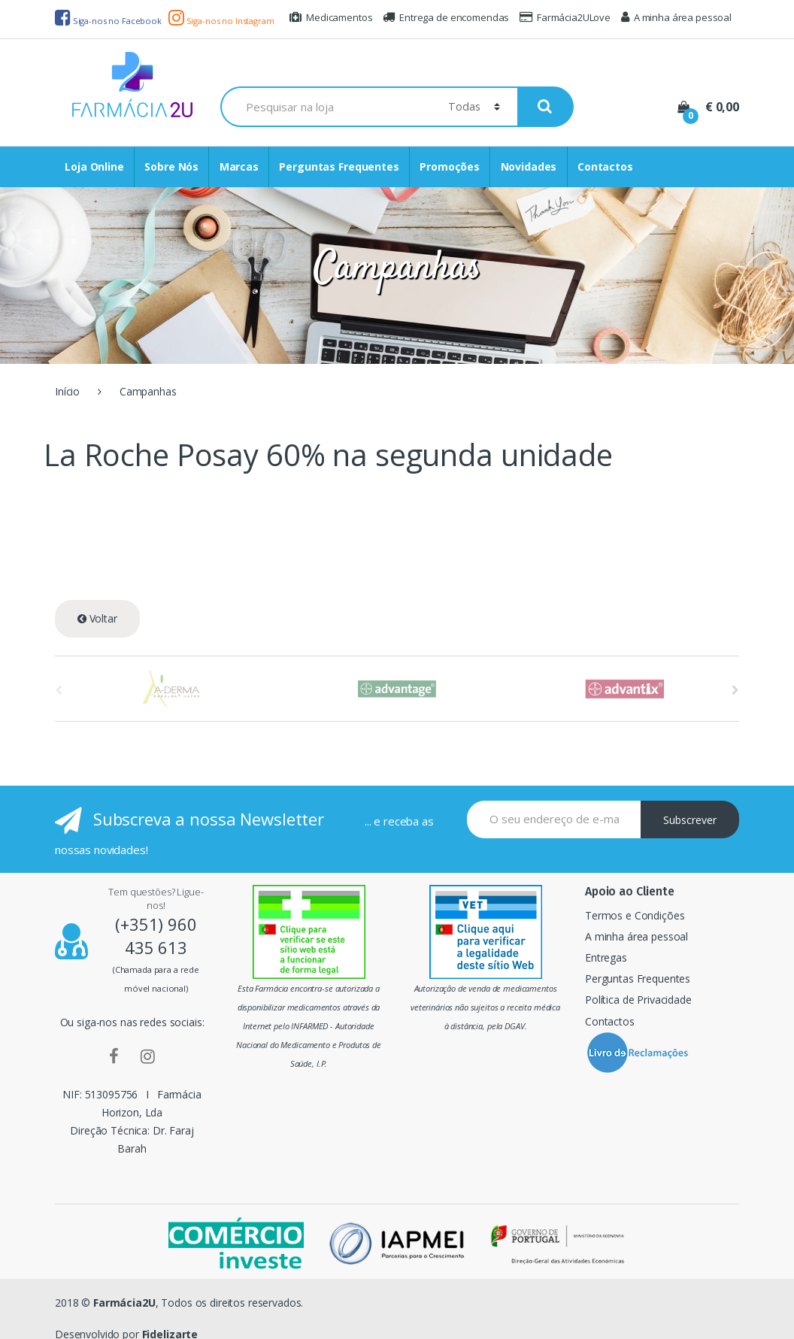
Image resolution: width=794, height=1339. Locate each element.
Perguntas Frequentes (339, 166)
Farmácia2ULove (565, 17)
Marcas (239, 166)
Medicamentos (330, 17)
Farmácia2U (124, 1302)
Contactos (605, 166)
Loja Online (94, 166)
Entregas (606, 957)
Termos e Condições (634, 915)
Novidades (529, 166)
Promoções (450, 166)
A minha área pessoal (676, 17)
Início (67, 391)
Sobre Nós (171, 166)
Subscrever (690, 820)
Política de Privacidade (638, 999)
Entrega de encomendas (446, 17)
